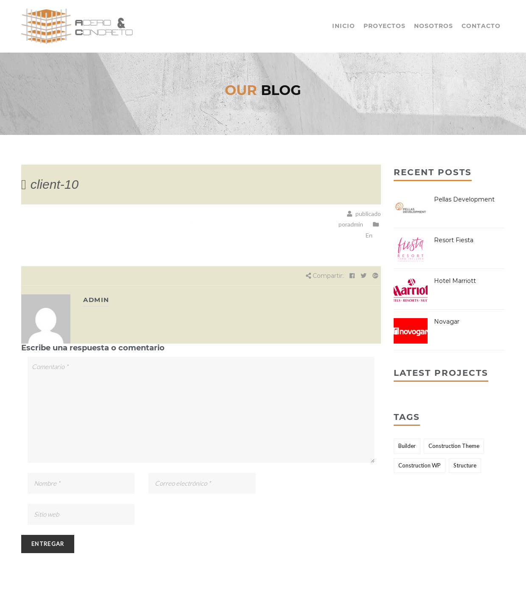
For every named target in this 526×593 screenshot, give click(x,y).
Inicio (343, 26)
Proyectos (385, 26)
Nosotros (433, 26)
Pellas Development (464, 199)
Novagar (446, 321)
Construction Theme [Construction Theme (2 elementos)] (453, 445)
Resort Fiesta (453, 240)
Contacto (481, 26)
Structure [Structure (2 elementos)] (464, 465)
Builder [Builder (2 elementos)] (407, 445)
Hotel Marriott (455, 281)
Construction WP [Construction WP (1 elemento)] (419, 465)
